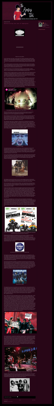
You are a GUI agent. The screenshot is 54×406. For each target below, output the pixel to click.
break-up (7, 397)
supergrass (10, 397)
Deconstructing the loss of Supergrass (16, 23)
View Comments (14, 396)
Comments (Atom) (10, 401)
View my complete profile (46, 27)
